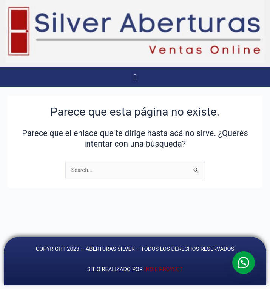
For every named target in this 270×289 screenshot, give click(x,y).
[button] (135, 77)
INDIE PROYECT (163, 269)
